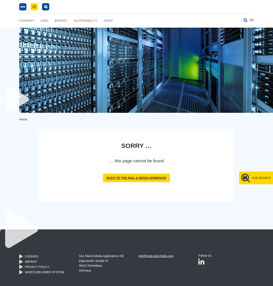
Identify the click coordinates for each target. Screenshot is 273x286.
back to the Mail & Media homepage (136, 178)
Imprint (31, 261)
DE (252, 20)
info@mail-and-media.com (156, 256)
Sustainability (85, 20)
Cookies (32, 256)
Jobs (44, 20)
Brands (61, 20)
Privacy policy (37, 267)
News (108, 20)
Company (26, 20)
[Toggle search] (245, 20)
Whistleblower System (44, 272)
